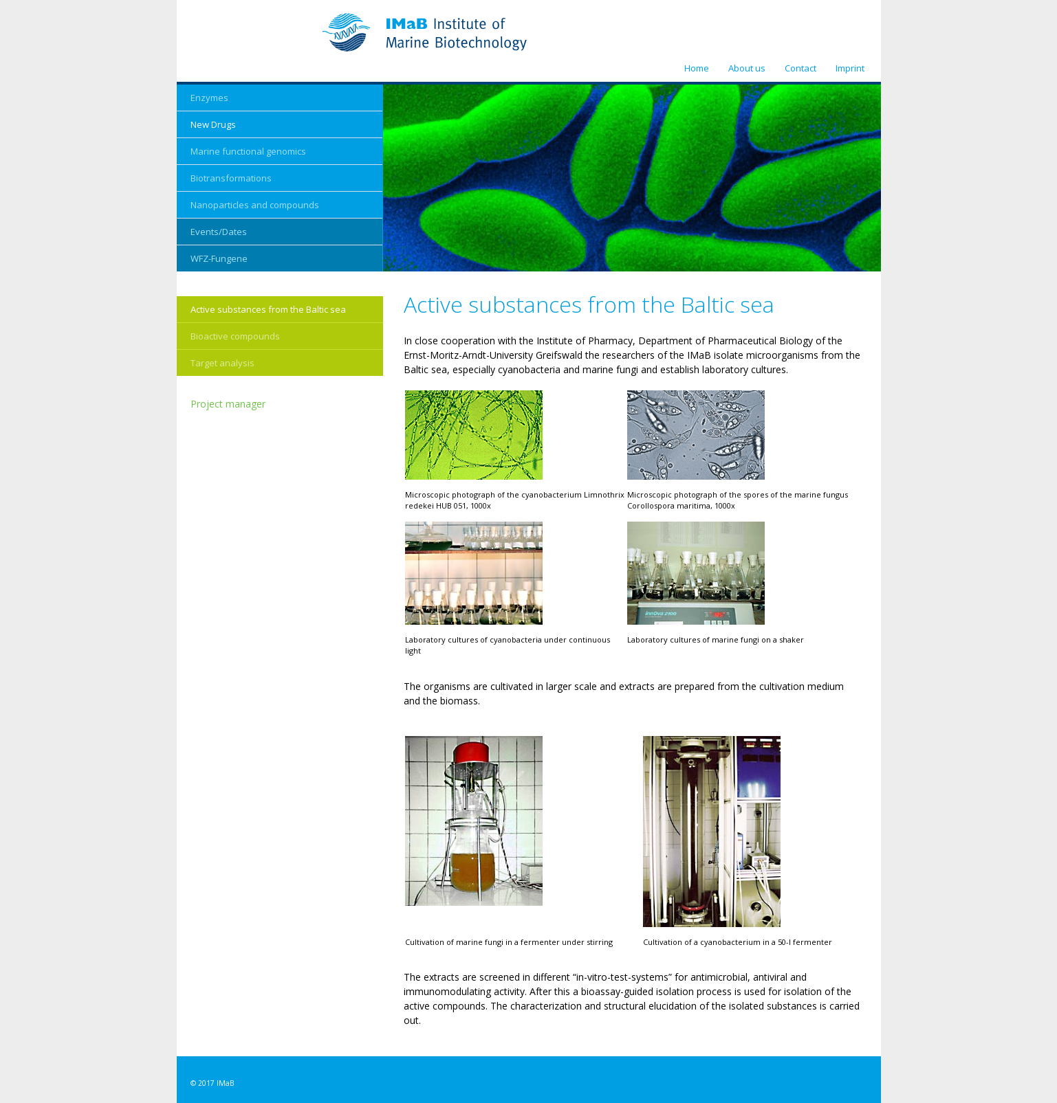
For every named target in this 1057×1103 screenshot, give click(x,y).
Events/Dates (218, 231)
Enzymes (209, 97)
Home (696, 68)
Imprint (850, 68)
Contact (800, 68)
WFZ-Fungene (219, 258)
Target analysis (222, 363)
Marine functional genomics (248, 151)
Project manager (227, 403)
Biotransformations (231, 178)
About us (746, 68)
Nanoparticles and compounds (254, 205)
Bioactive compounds (235, 336)
